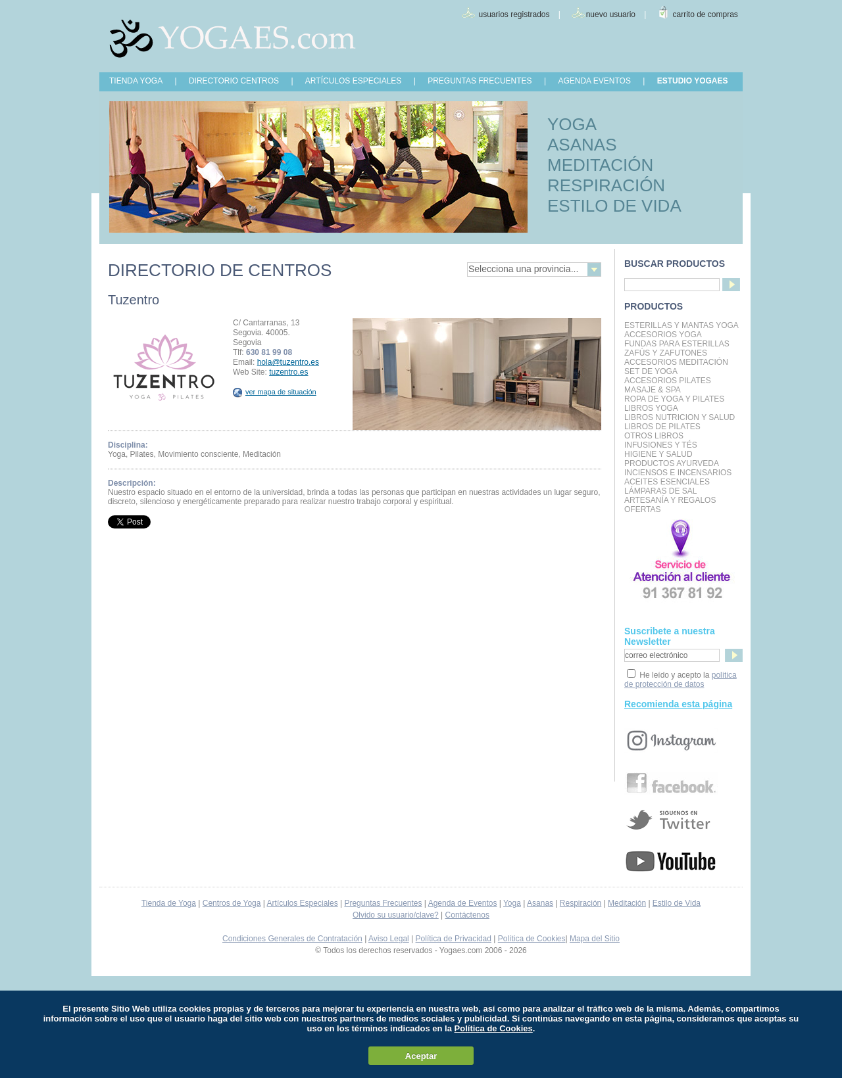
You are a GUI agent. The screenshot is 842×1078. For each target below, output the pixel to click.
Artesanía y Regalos (670, 500)
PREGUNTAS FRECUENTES (480, 80)
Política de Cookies (532, 938)
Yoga (512, 903)
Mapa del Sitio (595, 938)
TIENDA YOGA (135, 80)
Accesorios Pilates (667, 380)
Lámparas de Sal (660, 491)
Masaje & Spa (652, 389)
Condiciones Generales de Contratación (292, 938)
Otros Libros (653, 435)
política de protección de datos (680, 679)
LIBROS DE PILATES (662, 426)
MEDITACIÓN (600, 165)
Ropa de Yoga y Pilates (674, 399)
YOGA (572, 124)
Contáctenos (467, 915)
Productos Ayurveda (671, 463)
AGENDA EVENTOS (594, 80)
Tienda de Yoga (168, 903)
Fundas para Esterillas (677, 343)
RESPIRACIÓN (606, 185)
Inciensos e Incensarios (677, 472)
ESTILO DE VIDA (614, 206)
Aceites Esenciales (667, 481)
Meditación (627, 903)
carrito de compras (705, 14)
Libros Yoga (651, 408)
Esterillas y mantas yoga (681, 325)
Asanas (540, 903)
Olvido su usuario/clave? (396, 915)
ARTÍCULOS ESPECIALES (353, 80)
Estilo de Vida (677, 903)
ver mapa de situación (274, 392)
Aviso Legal (388, 938)
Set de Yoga (651, 371)
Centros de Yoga (232, 903)
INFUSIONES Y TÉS (660, 445)
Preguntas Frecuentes (383, 903)
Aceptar (421, 1056)
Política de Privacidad (453, 938)
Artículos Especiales (302, 903)
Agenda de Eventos (462, 903)
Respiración (580, 903)
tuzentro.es (288, 372)
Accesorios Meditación (676, 362)
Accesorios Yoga (663, 334)
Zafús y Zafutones (665, 353)
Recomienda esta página (678, 704)
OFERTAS (642, 509)
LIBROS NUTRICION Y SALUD (679, 417)
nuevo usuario (610, 14)
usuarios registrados (513, 14)
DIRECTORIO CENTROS (234, 80)
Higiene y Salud (658, 454)
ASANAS (582, 144)
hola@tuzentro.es (288, 362)
